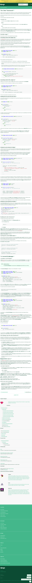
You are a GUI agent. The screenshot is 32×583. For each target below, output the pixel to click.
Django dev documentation (5, 440)
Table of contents (3, 433)
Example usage (4, 409)
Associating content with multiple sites (8, 410)
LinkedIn (1, 550)
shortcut (6, 426)
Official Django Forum (3, 538)
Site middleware (4, 422)
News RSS (1, 552)
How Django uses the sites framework (7, 423)
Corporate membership (3, 560)
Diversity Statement (3, 516)
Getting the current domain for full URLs (8, 416)
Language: (29, 577)
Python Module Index (4, 436)
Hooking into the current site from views (8, 413)
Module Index (4, 452)
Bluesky (1, 549)
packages (5, 443)
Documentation (3, 7)
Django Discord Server (3, 456)
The (6, 420)
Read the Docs (6, 469)
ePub (13, 468)
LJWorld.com (3, 39)
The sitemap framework (4, 392)
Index (1, 452)
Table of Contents (10, 452)
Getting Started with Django (4, 510)
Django (2, 4)
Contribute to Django (3, 524)
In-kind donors (3, 571)
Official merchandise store (3, 561)
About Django (2, 509)
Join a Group (2, 523)
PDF (11, 468)
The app (28, 392)
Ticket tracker (2, 463)
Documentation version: (26, 579)
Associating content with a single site (8, 412)
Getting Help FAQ (2, 535)
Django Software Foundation (4, 513)
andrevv (2, 578)
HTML (9, 468)
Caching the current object (6, 419)
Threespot (2, 575)
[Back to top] (30, 581)
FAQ (1, 449)
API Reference (4, 442)
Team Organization (3, 512)
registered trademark (22, 580)
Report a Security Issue (3, 527)
